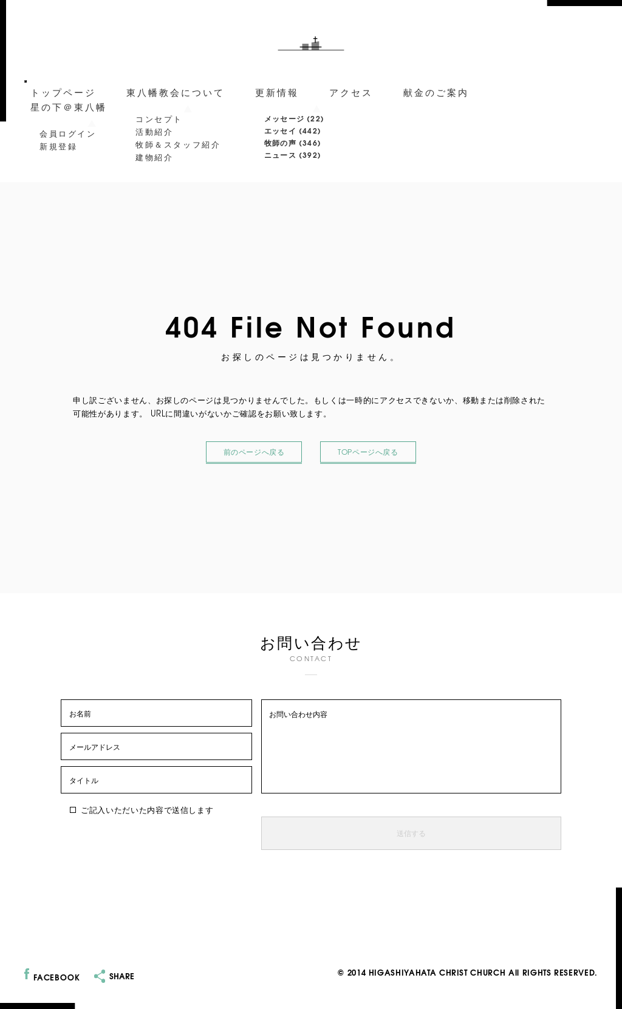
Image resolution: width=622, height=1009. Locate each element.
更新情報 (277, 91)
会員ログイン (68, 133)
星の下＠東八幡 (68, 106)
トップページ (63, 91)
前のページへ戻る (254, 452)
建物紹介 (154, 157)
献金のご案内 (436, 91)
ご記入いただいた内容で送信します (141, 809)
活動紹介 (154, 131)
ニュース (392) (292, 154)
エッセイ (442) (292, 130)
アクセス (351, 91)
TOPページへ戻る (368, 452)
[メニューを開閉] (25, 81)
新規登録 (58, 146)
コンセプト (159, 118)
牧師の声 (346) (292, 142)
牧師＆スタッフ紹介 (177, 144)
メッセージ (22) (294, 118)
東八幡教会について (175, 91)
